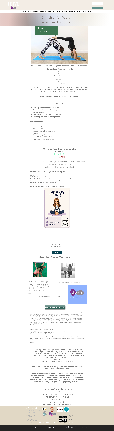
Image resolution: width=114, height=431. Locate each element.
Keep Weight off (30, 419)
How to (28, 418)
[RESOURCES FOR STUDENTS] (55, 307)
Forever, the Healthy (31, 420)
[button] (65, 11)
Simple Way (29, 422)
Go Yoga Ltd (71, 415)
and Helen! (48, 296)
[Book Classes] (97, 3)
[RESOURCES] (57, 252)
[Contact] (97, 8)
